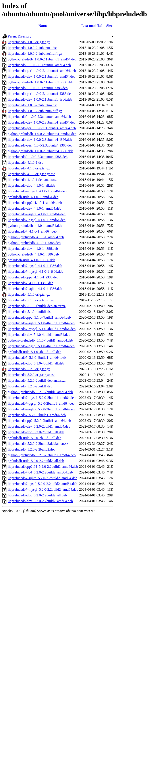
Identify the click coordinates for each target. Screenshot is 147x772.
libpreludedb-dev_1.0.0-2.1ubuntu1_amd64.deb (41, 76)
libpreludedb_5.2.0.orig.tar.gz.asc (31, 375)
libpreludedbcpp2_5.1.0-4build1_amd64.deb (39, 317)
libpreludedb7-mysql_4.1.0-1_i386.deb (35, 271)
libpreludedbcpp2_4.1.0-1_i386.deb (33, 277)
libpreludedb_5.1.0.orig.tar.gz (29, 294)
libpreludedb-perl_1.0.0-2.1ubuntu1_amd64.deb (42, 71)
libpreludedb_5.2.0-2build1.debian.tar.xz (37, 380)
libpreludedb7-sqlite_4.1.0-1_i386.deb (35, 289)
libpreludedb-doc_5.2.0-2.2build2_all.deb (37, 495)
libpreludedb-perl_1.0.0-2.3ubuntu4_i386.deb (40, 145)
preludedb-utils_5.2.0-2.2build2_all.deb (36, 461)
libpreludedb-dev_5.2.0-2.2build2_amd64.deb (40, 501)
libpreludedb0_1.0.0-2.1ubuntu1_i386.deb (38, 88)
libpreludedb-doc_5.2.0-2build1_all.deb (36, 432)
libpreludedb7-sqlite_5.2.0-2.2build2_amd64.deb (42, 478)
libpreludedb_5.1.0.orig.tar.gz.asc (31, 300)
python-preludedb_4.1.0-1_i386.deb (33, 254)
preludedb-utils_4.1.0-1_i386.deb (31, 260)
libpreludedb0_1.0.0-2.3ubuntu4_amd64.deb (39, 116)
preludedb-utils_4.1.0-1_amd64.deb (33, 197)
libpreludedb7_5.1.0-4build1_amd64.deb (37, 357)
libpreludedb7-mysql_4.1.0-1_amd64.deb (37, 191)
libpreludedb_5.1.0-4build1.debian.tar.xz (37, 306)
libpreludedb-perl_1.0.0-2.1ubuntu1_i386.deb (40, 94)
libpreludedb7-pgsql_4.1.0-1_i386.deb (35, 266)
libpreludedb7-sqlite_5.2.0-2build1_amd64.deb (41, 409)
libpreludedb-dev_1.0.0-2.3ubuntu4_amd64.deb (41, 122)
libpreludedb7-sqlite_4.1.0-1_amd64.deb (37, 214)
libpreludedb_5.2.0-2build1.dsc (30, 386)
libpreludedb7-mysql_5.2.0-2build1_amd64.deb (41, 398)
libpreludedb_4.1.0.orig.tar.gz (29, 168)
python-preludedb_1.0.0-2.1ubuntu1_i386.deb (40, 82)
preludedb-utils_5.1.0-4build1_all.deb (34, 352)
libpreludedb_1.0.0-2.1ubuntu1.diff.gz (35, 53)
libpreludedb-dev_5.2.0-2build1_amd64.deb (39, 426)
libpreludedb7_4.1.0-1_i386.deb (30, 283)
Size (109, 26)
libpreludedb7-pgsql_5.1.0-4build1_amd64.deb (41, 346)
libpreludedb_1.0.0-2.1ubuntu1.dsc (32, 48)
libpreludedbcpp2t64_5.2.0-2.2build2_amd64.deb (43, 466)
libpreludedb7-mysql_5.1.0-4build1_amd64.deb (41, 329)
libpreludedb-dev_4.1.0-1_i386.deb (33, 248)
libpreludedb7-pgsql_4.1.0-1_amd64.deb (37, 220)
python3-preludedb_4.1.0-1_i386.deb (34, 243)
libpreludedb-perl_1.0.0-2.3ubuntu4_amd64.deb (42, 128)
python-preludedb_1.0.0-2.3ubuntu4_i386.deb (40, 151)
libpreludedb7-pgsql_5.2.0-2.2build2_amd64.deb (42, 484)
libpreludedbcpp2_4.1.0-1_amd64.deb (35, 203)
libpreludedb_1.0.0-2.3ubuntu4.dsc (32, 105)
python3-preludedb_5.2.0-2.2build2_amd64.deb (42, 455)
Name (43, 26)
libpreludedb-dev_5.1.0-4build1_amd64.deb (39, 334)
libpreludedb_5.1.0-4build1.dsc (30, 312)
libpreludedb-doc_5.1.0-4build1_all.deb (36, 363)
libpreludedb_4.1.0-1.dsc (25, 162)
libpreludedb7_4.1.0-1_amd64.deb (32, 231)
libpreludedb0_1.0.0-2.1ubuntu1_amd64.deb (39, 65)
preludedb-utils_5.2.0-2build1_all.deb (34, 438)
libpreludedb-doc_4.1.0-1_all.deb (31, 185)
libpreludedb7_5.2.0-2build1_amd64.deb (37, 415)
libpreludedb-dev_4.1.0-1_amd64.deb (34, 208)
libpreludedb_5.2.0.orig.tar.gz (29, 369)
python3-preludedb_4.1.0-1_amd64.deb (36, 237)
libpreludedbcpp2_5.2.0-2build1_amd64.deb (39, 421)
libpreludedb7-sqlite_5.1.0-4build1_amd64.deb (41, 323)
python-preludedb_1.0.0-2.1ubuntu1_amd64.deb (42, 59)
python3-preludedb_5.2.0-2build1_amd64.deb (40, 392)
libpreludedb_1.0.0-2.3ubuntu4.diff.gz (35, 111)
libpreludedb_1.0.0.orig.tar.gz (29, 42)
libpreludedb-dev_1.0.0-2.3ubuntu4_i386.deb (40, 139)
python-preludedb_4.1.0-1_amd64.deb (35, 225)
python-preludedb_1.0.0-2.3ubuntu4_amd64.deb (42, 134)
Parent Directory (19, 36)
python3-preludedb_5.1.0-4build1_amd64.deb (40, 340)
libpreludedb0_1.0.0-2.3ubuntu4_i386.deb (38, 157)
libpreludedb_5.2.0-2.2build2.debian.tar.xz (38, 443)
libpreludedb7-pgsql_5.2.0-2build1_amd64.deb (41, 403)
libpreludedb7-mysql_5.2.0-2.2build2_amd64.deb (43, 489)
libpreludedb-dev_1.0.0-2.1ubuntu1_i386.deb (40, 99)
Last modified (91, 26)
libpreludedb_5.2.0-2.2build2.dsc (31, 449)
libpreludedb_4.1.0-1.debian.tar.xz (32, 180)
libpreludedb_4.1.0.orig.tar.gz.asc (31, 174)
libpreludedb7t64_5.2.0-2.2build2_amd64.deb (40, 472)
